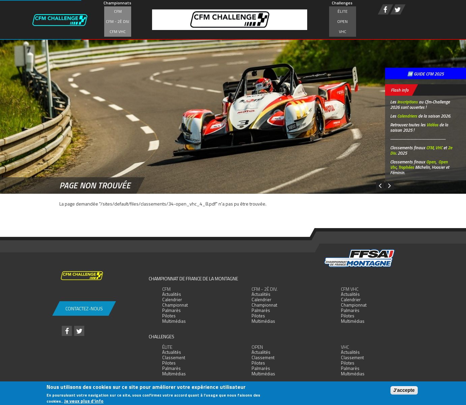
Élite (343, 11)
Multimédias (174, 321)
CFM (118, 11)
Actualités (171, 294)
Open (342, 21)
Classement (173, 357)
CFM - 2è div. (118, 21)
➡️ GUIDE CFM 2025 (425, 73)
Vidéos (432, 124)
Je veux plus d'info (84, 400)
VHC (342, 31)
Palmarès (171, 310)
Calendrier (172, 299)
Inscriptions (407, 101)
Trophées (406, 167)
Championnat (175, 305)
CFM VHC (118, 31)
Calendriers (407, 116)
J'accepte (404, 390)
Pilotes (169, 315)
